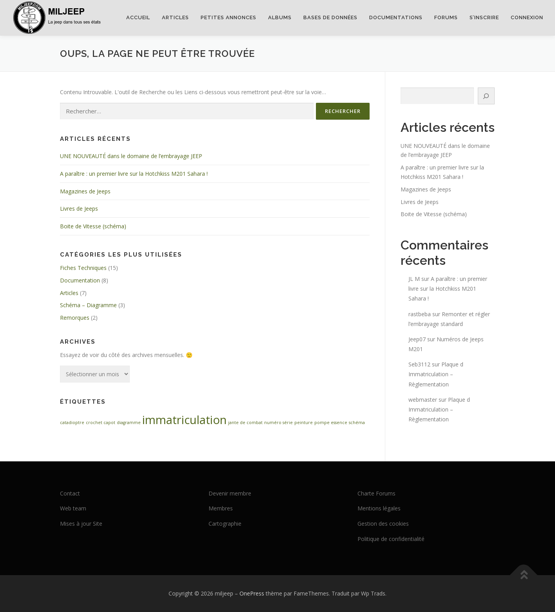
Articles (175, 17)
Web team (73, 508)
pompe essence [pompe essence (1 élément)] (330, 422)
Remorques (74, 317)
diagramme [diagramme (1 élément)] (129, 422)
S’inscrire (484, 17)
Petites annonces (228, 17)
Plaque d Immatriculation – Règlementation (435, 374)
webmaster (422, 399)
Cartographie (225, 523)
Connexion (527, 17)
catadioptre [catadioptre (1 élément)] (72, 422)
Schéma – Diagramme (88, 305)
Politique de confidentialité (390, 539)
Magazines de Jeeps (85, 191)
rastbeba (419, 314)
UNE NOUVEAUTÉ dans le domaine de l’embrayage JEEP (131, 156)
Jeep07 (417, 339)
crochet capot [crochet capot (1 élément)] (100, 422)
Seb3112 (419, 364)
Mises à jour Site (81, 523)
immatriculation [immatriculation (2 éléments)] (184, 420)
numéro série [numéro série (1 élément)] (278, 422)
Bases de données (330, 17)
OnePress (251, 593)
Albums (280, 17)
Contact (70, 493)
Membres (221, 508)
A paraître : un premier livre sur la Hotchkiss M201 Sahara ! (134, 173)
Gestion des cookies (383, 523)
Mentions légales (379, 508)
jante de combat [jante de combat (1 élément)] (245, 422)
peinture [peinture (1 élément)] (303, 422)
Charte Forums (376, 493)
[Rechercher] (486, 95)
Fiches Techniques (83, 267)
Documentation (80, 280)
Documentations (396, 17)
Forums (446, 17)
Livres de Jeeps (79, 208)
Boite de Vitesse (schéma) (93, 226)
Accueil (138, 17)
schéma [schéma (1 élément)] (357, 422)
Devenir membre (230, 493)
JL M (414, 278)
